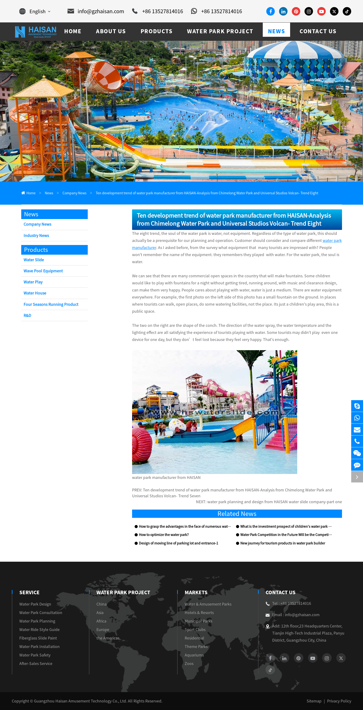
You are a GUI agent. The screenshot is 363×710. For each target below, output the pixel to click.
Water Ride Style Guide (39, 629)
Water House (35, 293)
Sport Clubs (195, 629)
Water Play (33, 282)
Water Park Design (35, 604)
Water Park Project (123, 592)
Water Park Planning (37, 621)
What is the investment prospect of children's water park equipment (286, 526)
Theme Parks (196, 646)
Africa (101, 621)
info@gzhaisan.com (95, 11)
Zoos (189, 663)
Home (31, 193)
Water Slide (34, 260)
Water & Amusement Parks (208, 604)
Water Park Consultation (40, 613)
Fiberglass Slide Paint (38, 638)
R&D (27, 315)
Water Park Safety (34, 655)
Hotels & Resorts (199, 613)
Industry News (36, 235)
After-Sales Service (35, 663)
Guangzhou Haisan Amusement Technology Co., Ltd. (80, 701)
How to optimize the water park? (164, 534)
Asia (100, 613)
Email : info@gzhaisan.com (293, 614)
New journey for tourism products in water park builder (282, 543)
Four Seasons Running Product (51, 304)
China (101, 604)
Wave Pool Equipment (43, 271)
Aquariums (194, 655)
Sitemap (314, 701)
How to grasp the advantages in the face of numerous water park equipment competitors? (185, 526)
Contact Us (281, 592)
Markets (196, 592)
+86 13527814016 (157, 11)
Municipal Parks (198, 621)
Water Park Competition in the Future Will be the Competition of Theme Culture (286, 534)
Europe (102, 629)
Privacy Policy (339, 701)
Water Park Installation (39, 646)
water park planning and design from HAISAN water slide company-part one (274, 502)
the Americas (107, 638)
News (49, 193)
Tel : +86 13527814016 (288, 603)
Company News (75, 193)
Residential (194, 638)
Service (29, 592)
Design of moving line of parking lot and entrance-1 (178, 543)
